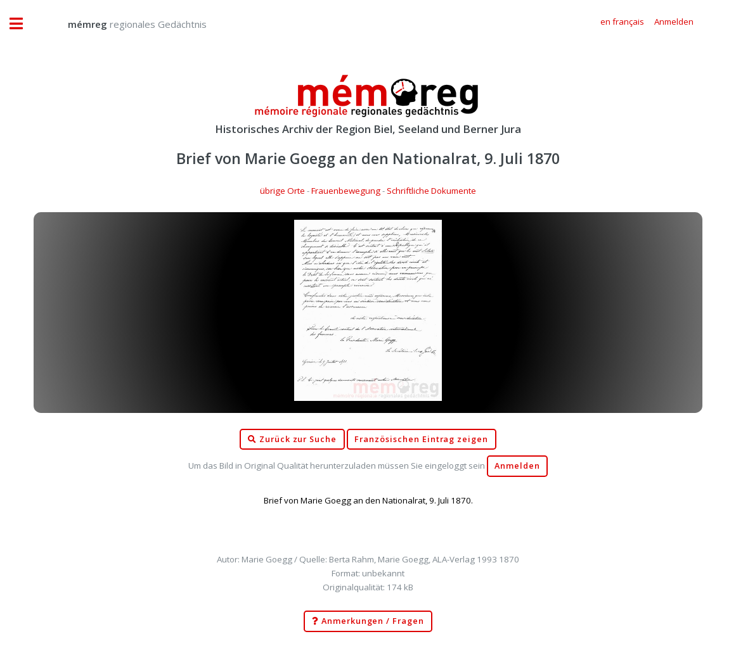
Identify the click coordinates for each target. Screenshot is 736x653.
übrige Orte (282, 190)
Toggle (23, 24)
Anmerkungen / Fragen (368, 621)
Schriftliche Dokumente (431, 190)
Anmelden (517, 466)
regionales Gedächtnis (124, 24)
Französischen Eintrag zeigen (421, 439)
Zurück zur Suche (292, 439)
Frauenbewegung (345, 190)
